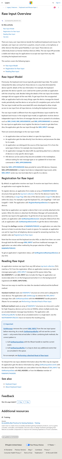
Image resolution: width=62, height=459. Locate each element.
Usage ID (49, 197)
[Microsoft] (31, 2)
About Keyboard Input (13, 387)
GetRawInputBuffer (8, 315)
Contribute (38, 450)
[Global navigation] (2, 3)
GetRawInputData (22, 298)
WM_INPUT (22, 272)
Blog (29, 450)
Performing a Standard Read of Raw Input (36, 301)
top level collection (27, 194)
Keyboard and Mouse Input (27, 7)
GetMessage (31, 295)
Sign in (58, 3)
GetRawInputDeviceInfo (48, 365)
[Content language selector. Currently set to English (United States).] (13, 445)
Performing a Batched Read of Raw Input (33, 355)
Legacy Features (12, 7)
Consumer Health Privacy (12, 453)
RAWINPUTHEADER (9, 373)
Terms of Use (28, 453)
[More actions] (58, 7)
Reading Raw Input (9, 34)
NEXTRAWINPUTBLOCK (10, 317)
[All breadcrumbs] (3, 7)
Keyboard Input (11, 384)
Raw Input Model (8, 29)
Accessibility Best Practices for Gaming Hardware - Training (21, 423)
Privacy (46, 450)
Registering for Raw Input (23, 235)
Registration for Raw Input (11, 31)
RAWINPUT (27, 293)
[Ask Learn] (55, 7)
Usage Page (19, 197)
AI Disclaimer (8, 450)
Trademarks (38, 453)
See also (5, 37)
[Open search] (53, 3)
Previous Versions (20, 450)
